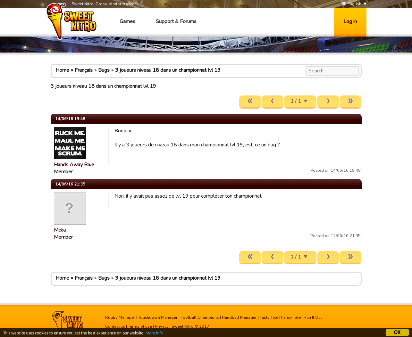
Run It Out (313, 317)
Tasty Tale (269, 317)
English (351, 4)
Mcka (60, 230)
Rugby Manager (120, 317)
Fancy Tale (291, 317)
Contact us (115, 326)
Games (127, 21)
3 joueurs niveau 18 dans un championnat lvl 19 (168, 70)
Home (62, 70)
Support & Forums (176, 21)
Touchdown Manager (158, 317)
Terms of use (140, 326)
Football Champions (200, 317)
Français (84, 70)
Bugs (104, 70)
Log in (350, 21)
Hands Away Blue (74, 164)
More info (154, 333)
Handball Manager (239, 317)
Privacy (162, 326)
